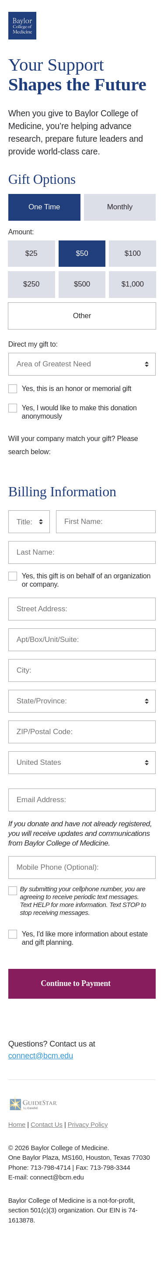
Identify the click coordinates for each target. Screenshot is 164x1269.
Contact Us (47, 1124)
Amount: (21, 232)
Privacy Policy (88, 1124)
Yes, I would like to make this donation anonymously (79, 412)
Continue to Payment (76, 983)
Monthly (120, 207)
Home (16, 1124)
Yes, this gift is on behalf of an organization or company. (86, 580)
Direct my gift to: (33, 344)
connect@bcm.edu (40, 1055)
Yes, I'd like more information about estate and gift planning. (85, 938)
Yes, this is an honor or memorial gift (77, 388)
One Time (44, 207)
